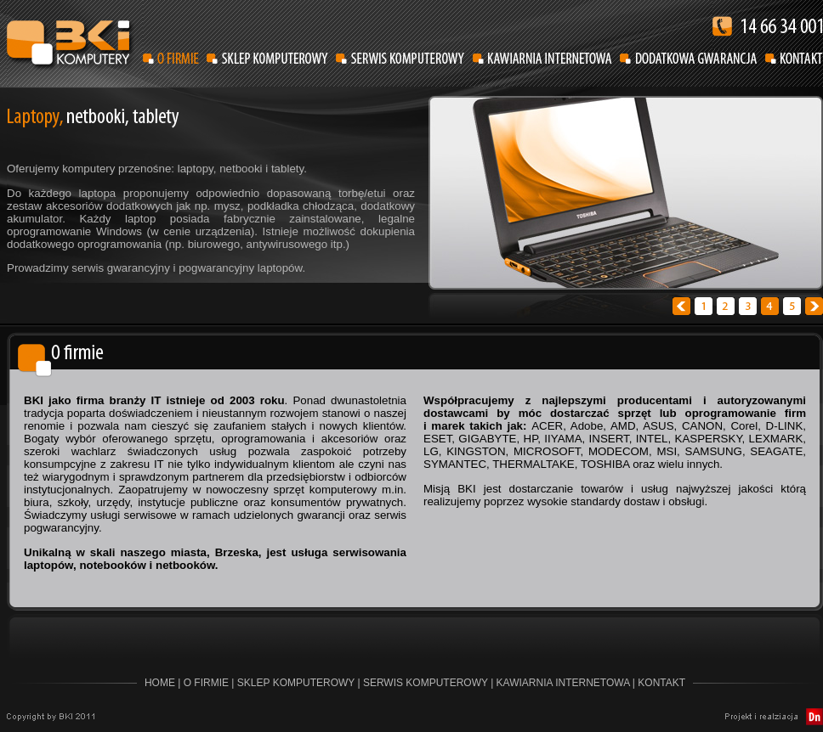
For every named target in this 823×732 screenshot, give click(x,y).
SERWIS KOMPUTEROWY (425, 683)
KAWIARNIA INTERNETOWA (563, 683)
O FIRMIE (206, 683)
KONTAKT (661, 683)
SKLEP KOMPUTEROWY (296, 683)
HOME (160, 683)
